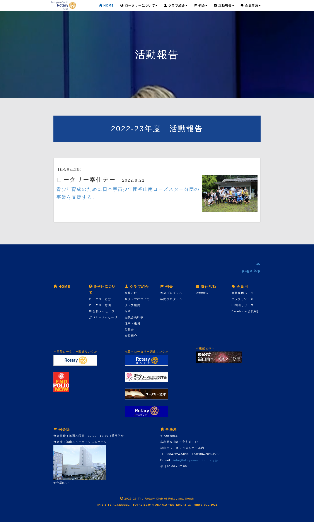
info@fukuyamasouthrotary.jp (195, 460)
